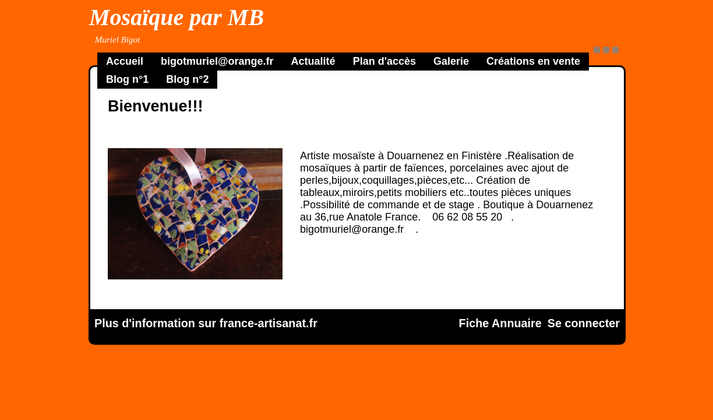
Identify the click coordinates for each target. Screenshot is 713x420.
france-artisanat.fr (268, 323)
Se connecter (584, 323)
